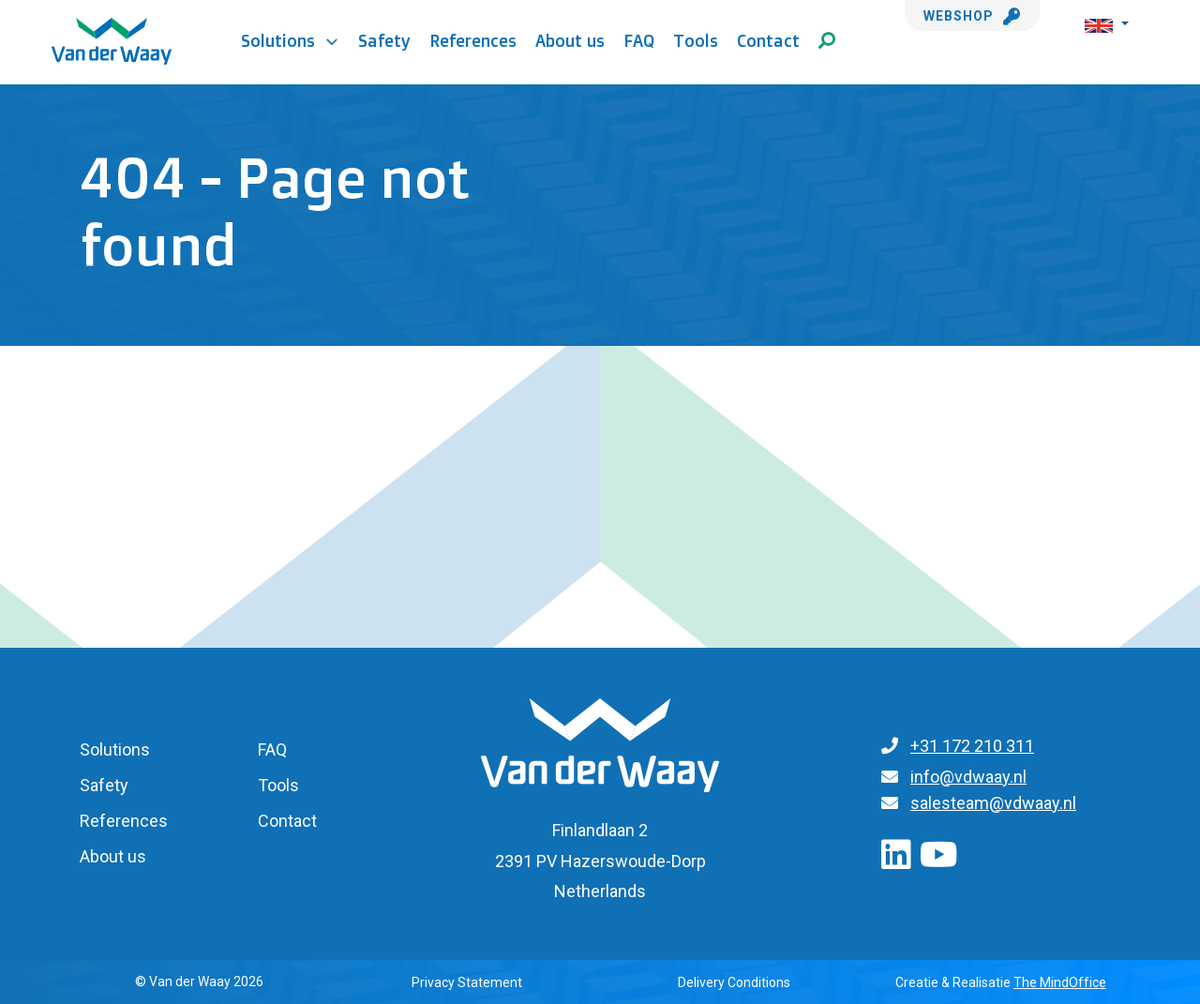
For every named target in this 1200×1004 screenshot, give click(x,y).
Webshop (972, 15)
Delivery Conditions (734, 982)
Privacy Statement (467, 982)
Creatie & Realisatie (1000, 982)
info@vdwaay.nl (968, 777)
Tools (695, 40)
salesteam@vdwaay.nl (993, 803)
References (473, 40)
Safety (384, 40)
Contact (768, 40)
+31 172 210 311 (972, 746)
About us (570, 40)
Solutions (290, 40)
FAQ (638, 40)
